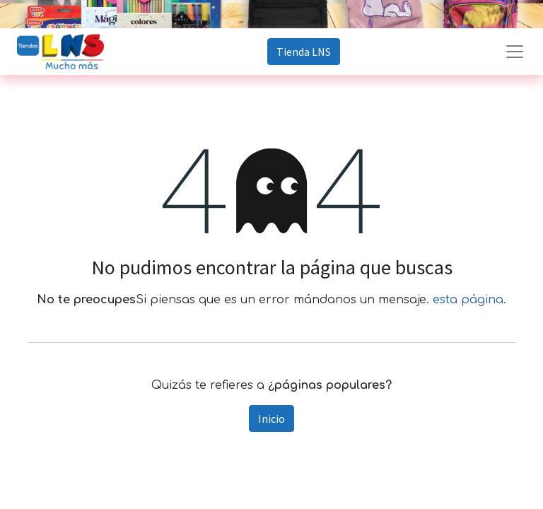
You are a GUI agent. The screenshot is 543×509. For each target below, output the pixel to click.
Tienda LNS (303, 52)
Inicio (271, 418)
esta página (468, 299)
